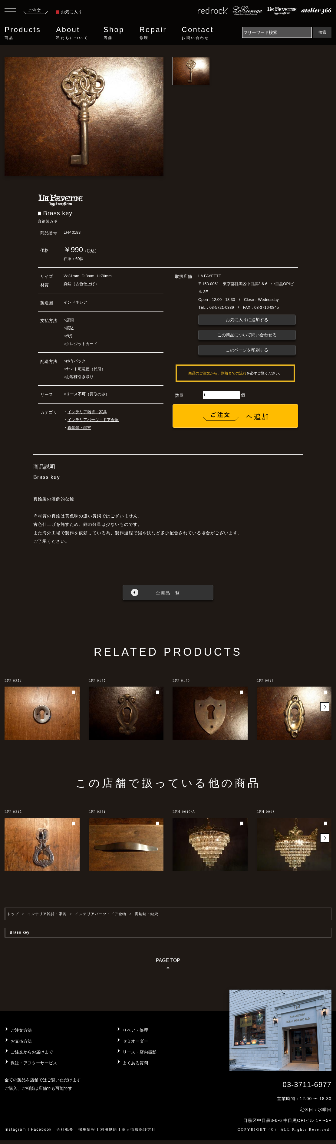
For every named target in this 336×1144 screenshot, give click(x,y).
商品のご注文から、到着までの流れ (217, 373)
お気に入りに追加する (247, 319)
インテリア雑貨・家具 (87, 412)
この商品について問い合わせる (247, 334)
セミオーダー (135, 1041)
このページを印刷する (247, 350)
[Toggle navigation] (10, 12)
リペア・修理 (135, 1030)
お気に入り (69, 11)
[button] (324, 706)
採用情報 (86, 1129)
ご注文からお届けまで (32, 1052)
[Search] (277, 32)
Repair (153, 33)
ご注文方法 (21, 1030)
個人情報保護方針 (139, 1129)
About (72, 33)
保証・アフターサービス (34, 1062)
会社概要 (65, 1129)
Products (23, 33)
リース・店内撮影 (139, 1052)
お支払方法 (21, 1041)
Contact (197, 33)
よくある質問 (135, 1062)
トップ (13, 914)
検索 (322, 32)
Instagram (15, 1129)
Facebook (41, 1129)
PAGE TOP (168, 977)
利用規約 (108, 1129)
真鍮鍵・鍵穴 (79, 427)
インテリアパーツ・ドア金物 (93, 419)
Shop (114, 33)
